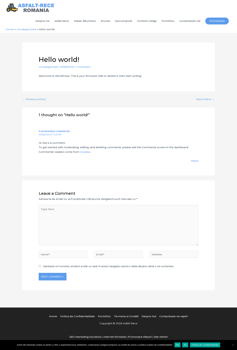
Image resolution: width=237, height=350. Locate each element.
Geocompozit (123, 20)
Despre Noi (149, 316)
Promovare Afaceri (140, 336)
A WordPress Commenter (54, 131)
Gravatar (85, 151)
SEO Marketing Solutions (85, 336)
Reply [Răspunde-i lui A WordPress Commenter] (194, 160)
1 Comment (83, 66)
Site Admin (161, 336)
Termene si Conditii (126, 316)
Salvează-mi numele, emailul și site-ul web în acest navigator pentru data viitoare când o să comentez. (108, 266)
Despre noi (42, 20)
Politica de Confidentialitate (205, 345)
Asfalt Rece (61, 20)
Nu (185, 345)
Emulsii (105, 20)
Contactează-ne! (189, 20)
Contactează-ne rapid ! (173, 316)
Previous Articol (34, 99)
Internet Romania (114, 336)
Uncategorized (48, 66)
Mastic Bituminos (85, 20)
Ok (177, 345)
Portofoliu (168, 20)
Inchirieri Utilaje (147, 20)
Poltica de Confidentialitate (77, 316)
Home (53, 316)
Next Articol (205, 99)
